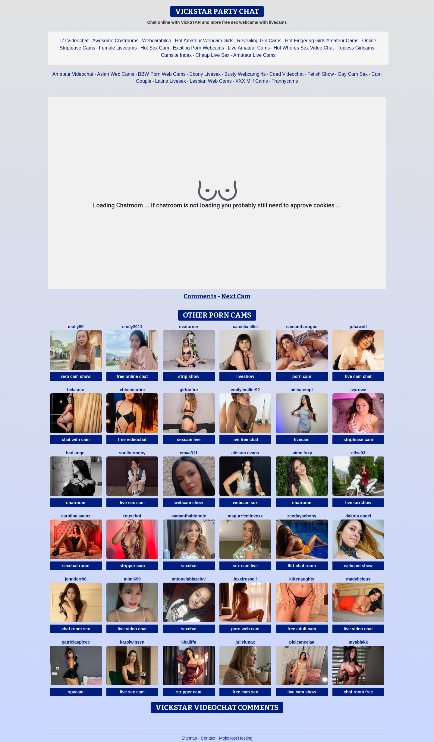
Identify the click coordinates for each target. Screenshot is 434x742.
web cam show (76, 376)
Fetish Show (320, 74)
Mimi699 (132, 579)
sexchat (189, 565)
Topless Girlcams (356, 47)
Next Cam (235, 296)
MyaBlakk (358, 642)
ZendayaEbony (301, 515)
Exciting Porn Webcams (198, 47)
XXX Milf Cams (251, 81)
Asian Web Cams (115, 74)
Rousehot (132, 515)
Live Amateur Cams (249, 47)
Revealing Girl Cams (259, 40)
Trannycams (285, 81)
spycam (75, 691)
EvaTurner (188, 326)
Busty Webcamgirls (245, 74)
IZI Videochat (74, 40)
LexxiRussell (245, 579)
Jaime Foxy (301, 452)
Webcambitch (156, 40)
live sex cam (132, 502)
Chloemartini (132, 389)
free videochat (132, 439)
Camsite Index (176, 55)
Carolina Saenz (75, 515)
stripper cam (132, 565)
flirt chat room (302, 565)
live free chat (245, 439)
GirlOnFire (189, 389)
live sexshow (358, 502)
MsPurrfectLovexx (245, 515)
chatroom (75, 502)
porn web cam (245, 628)
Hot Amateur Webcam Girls (204, 40)
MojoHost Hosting (236, 738)
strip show (188, 376)
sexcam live (189, 439)
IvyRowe (358, 389)
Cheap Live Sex (212, 55)
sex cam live (245, 565)
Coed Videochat (286, 74)
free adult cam (302, 628)
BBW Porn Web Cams (162, 74)
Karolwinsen (132, 642)
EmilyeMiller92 (245, 389)
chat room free (358, 691)
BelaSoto (75, 389)
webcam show (189, 502)
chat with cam (76, 439)
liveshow (245, 376)
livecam (302, 439)
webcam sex (245, 502)
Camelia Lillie (245, 326)
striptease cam (358, 439)
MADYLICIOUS (358, 579)
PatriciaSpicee (76, 642)
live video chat (132, 628)
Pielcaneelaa (301, 642)
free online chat (132, 376)
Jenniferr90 (75, 579)
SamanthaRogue (301, 326)
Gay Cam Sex (353, 74)
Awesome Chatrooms (115, 40)
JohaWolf (358, 326)
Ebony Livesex (205, 74)
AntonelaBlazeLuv (189, 579)
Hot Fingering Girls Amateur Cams (322, 40)
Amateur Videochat (72, 74)
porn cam (301, 376)
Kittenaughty (301, 579)
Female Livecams (118, 47)
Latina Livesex (170, 81)
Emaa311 (189, 452)
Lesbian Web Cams (210, 81)
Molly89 (75, 326)
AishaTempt (302, 389)
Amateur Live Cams (254, 55)
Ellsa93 (358, 452)
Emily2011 (132, 326)
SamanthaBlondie (188, 515)
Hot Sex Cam (154, 47)
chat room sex (75, 628)
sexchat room (76, 565)
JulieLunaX (245, 642)
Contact (208, 738)
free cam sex (245, 691)
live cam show (302, 691)
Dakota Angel (358, 515)
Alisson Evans (245, 452)
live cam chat (358, 376)
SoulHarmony (132, 452)
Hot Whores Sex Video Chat (304, 47)
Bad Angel (76, 452)
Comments (200, 296)
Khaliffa (188, 642)
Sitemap (189, 738)
